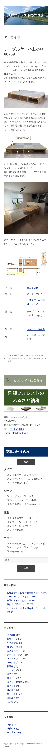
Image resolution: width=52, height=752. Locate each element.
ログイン (11, 724)
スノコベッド (13, 651)
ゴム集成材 (32, 288)
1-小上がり (12, 358)
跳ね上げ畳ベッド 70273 (20, 604)
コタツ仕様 (12, 647)
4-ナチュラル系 (16, 543)
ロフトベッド (13, 658)
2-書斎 (31, 500)
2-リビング (22, 358)
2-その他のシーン (34, 504)
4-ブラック (31, 547)
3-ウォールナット (17, 522)
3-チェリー (38, 522)
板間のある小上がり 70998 (21, 600)
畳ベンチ (11, 686)
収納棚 (37, 355)
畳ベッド (11, 678)
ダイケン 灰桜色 (36, 329)
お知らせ (11, 639)
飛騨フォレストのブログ (25, 15)
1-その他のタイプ (17, 482)
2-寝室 (29, 496)
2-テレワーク (15, 500)
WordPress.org (14, 732)
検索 (26, 461)
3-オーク (32, 518)
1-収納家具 (35, 479)
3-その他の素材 (33, 358)
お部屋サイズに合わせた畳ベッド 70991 (27, 593)
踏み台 (10, 701)
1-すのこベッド (16, 479)
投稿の (13, 728)
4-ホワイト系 (36, 543)
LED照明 (11, 635)
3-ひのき (25, 526)
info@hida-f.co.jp (20, 433)
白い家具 (11, 690)
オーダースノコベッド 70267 (22, 596)
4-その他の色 (15, 551)
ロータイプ (12, 662)
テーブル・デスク (26, 355)
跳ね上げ (11, 698)
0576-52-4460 (17, 429)
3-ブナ (12, 526)
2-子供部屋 (14, 504)
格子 (9, 674)
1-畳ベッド (31, 475)
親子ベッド (12, 694)
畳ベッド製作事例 (16, 682)
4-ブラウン (14, 547)
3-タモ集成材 (15, 518)
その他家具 (12, 643)
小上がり (11, 670)
